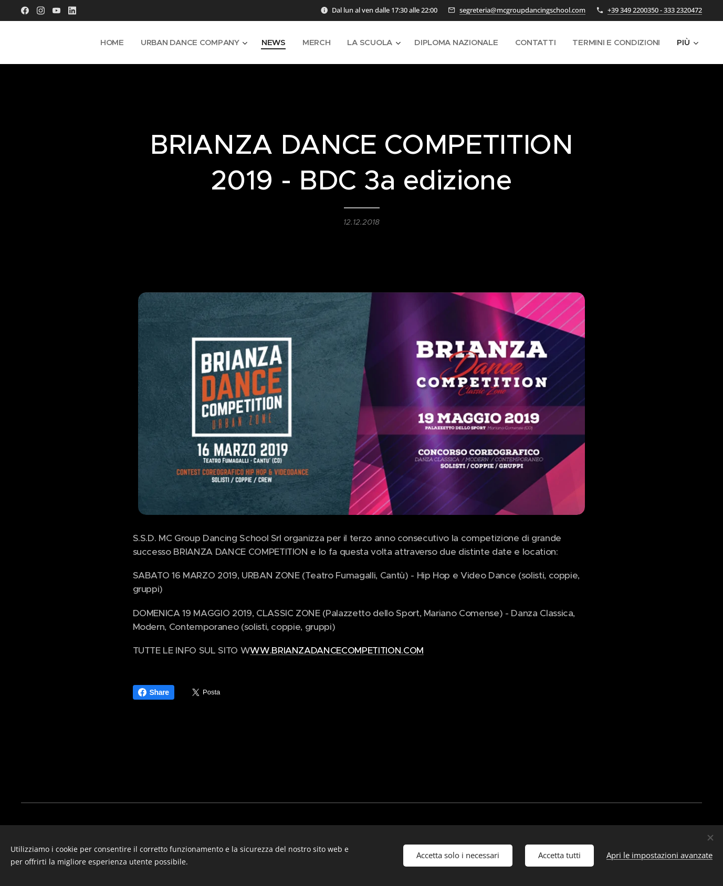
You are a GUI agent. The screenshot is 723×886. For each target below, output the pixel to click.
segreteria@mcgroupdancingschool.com (522, 10)
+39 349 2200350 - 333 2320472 (654, 10)
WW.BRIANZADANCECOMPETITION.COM (337, 651)
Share (153, 692)
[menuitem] (103, 42)
